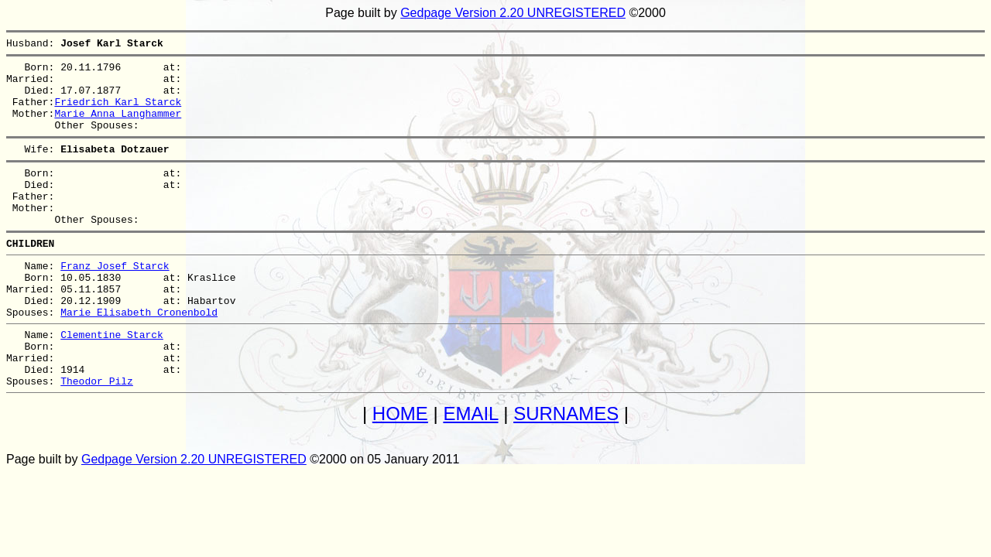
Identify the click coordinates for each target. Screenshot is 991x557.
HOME (400, 469)
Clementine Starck (111, 381)
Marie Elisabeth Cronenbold (139, 356)
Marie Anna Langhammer (117, 127)
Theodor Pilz (96, 436)
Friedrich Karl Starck (117, 113)
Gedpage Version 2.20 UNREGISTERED (513, 12)
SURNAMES (566, 469)
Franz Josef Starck (114, 300)
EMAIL (470, 469)
